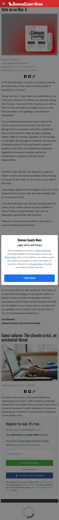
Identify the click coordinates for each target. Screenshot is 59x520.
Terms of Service (43, 250)
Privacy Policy (11, 257)
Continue (29, 278)
